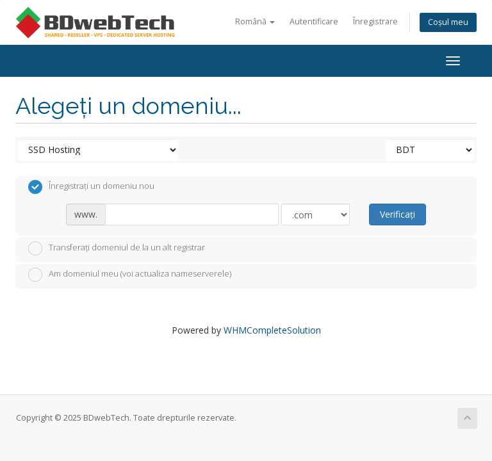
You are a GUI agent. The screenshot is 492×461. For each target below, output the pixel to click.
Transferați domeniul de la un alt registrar (116, 248)
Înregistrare (375, 21)
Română (255, 21)
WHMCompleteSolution (272, 330)
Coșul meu (448, 22)
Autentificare (314, 21)
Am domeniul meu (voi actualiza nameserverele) (129, 275)
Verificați (397, 214)
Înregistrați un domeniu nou (91, 187)
